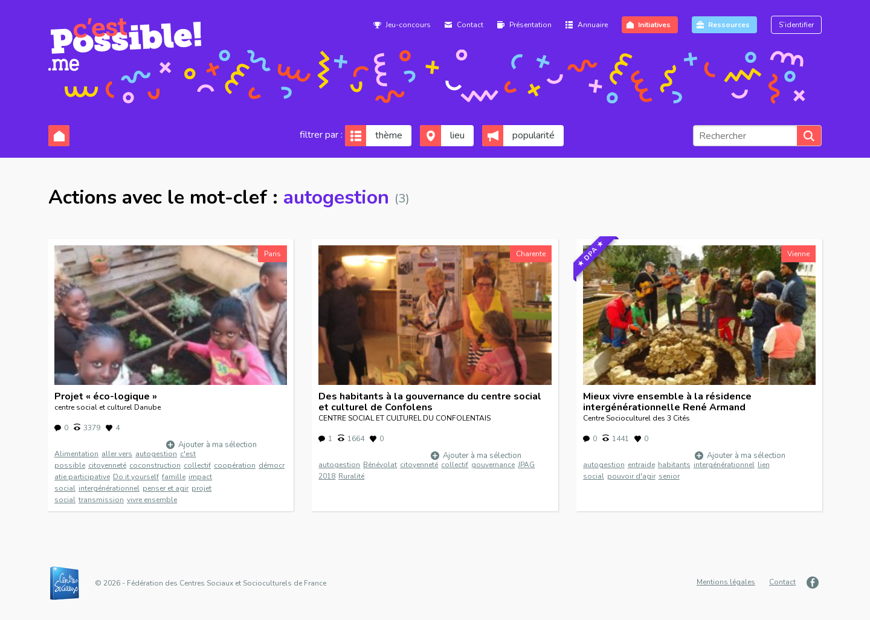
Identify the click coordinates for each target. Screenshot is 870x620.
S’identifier (796, 25)
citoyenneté (107, 465)
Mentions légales (726, 582)
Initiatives (654, 25)
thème (388, 135)
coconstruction (155, 465)
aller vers (117, 454)
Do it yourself (136, 477)
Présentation (530, 25)
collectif (197, 465)
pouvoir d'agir (631, 476)
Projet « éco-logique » (105, 396)
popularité (533, 135)
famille (173, 477)
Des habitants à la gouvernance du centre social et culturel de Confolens (429, 402)
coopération (235, 465)
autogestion (156, 454)
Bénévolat (380, 465)
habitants (674, 465)
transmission (101, 500)
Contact (470, 25)
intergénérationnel (109, 488)
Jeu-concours (408, 25)
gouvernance (493, 465)
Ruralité (351, 476)
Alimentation (76, 454)
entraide (641, 465)
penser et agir (165, 488)
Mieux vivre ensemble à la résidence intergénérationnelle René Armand (667, 402)
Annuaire (593, 25)
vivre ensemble (152, 500)
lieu (457, 135)
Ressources (729, 25)
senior (669, 476)
